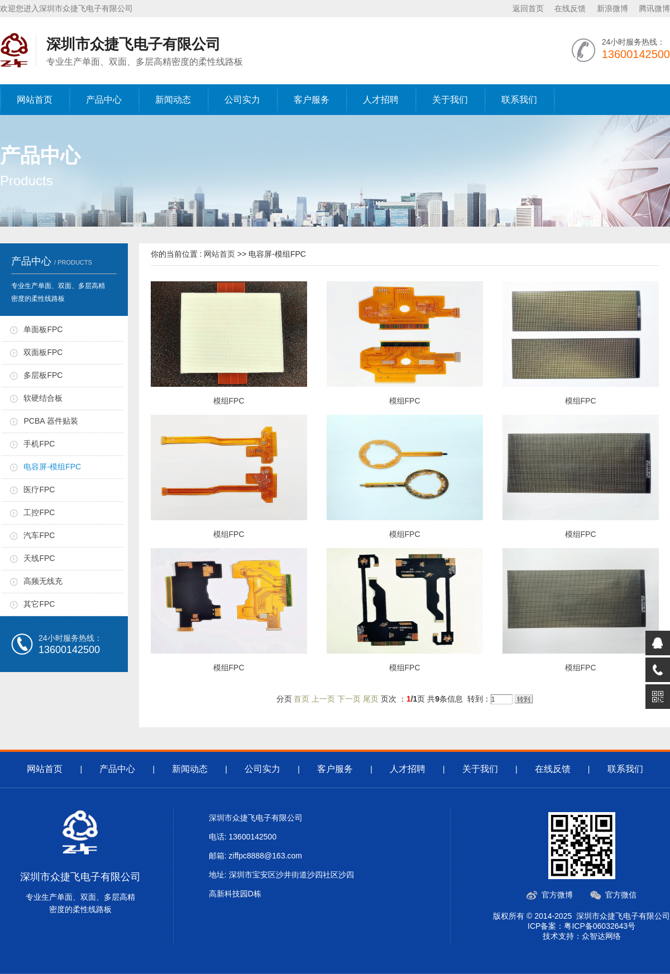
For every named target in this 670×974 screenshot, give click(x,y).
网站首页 (34, 99)
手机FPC (39, 443)
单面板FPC (43, 329)
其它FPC (39, 603)
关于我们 (450, 99)
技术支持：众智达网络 (582, 936)
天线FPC (39, 558)
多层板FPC (43, 375)
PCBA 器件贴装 (50, 420)
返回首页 (528, 8)
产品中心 (104, 99)
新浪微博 (612, 8)
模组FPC (229, 400)
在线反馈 (570, 8)
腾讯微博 (654, 8)
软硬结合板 (43, 398)
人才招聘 (381, 99)
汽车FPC (39, 535)
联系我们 (519, 99)
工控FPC (39, 512)
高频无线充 (43, 581)
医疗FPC (39, 489)
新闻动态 (173, 99)
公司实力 (242, 99)
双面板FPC (43, 352)
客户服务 (311, 99)
